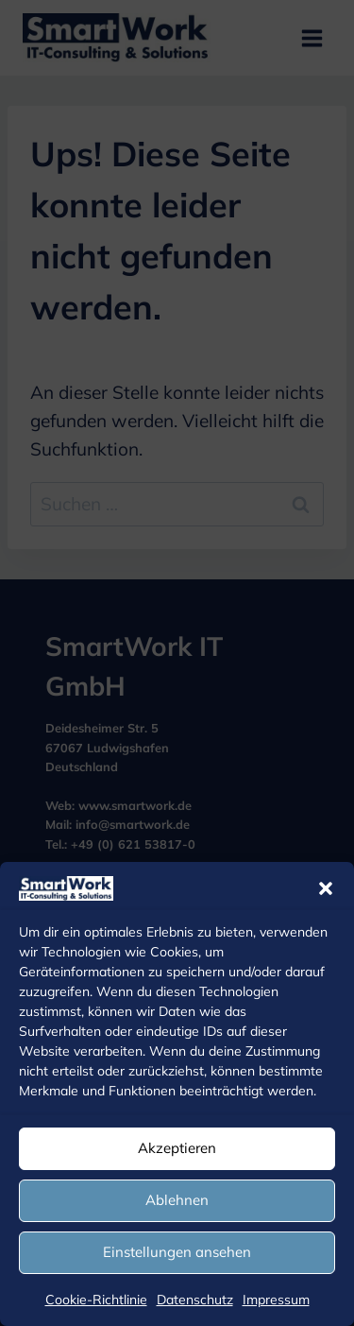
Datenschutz (195, 1299)
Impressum (276, 1299)
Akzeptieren (177, 1148)
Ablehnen (177, 1200)
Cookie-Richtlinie (96, 1299)
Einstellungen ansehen (177, 1252)
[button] (325, 888)
